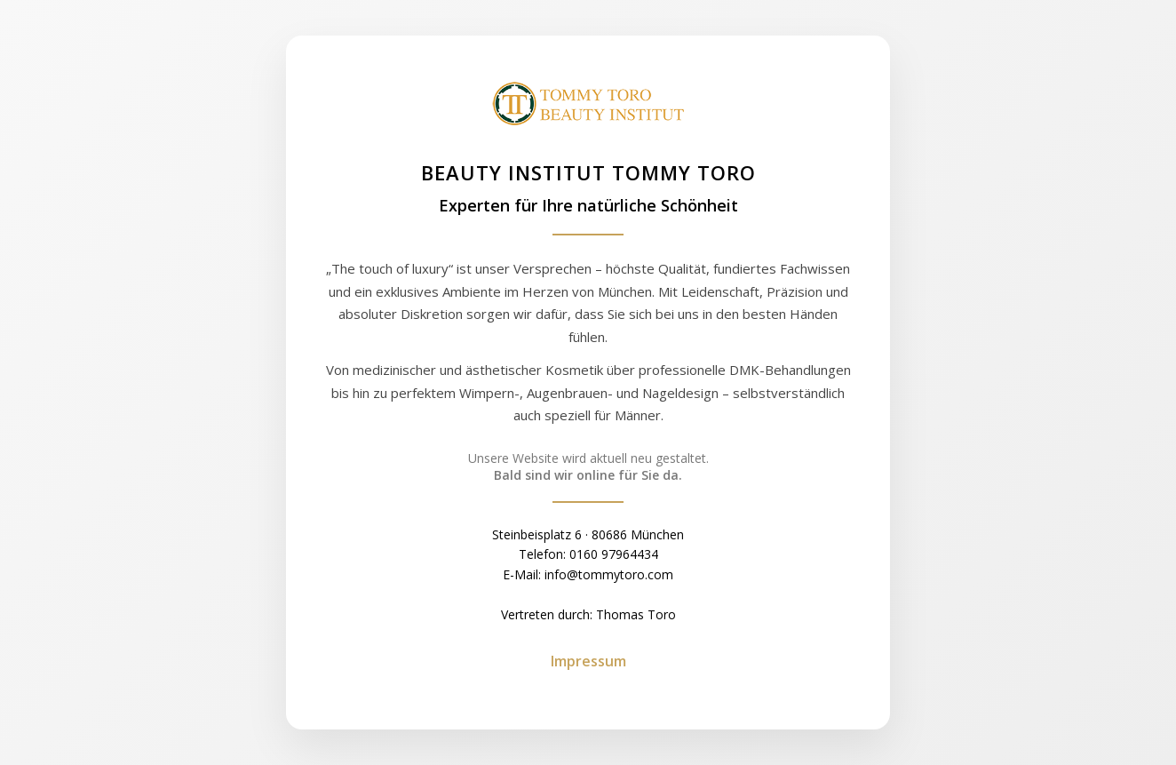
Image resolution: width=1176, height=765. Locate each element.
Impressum (588, 661)
